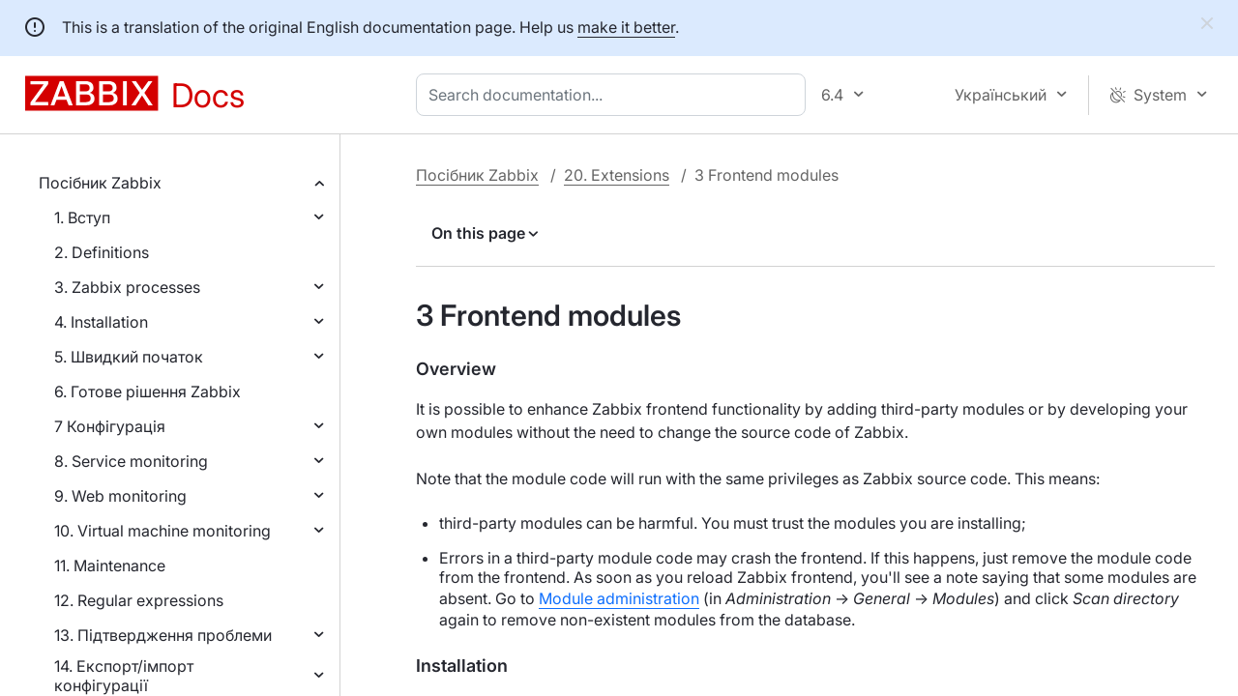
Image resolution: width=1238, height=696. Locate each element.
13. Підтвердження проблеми (163, 635)
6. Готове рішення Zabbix (147, 391)
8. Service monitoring (131, 461)
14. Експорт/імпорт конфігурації (123, 675)
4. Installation (101, 322)
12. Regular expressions (138, 600)
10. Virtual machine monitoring (162, 530)
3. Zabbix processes (127, 287)
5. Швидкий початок (128, 356)
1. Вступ (82, 217)
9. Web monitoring (120, 496)
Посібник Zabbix (100, 182)
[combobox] (614, 94)
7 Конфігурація (109, 426)
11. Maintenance (109, 565)
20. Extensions (616, 175)
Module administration (619, 598)
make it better (626, 27)
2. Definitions (101, 252)
